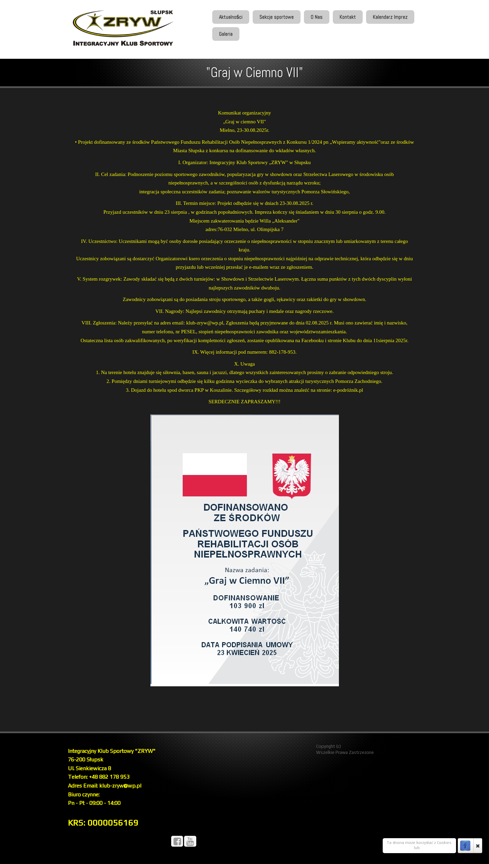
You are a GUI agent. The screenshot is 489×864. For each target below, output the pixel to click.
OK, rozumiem (400, 848)
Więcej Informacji (436, 848)
